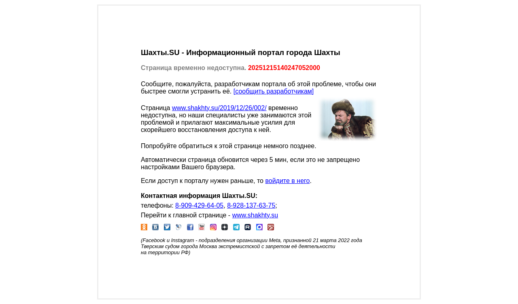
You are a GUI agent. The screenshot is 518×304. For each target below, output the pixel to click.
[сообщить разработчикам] (274, 91)
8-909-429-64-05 (199, 205)
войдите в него (287, 180)
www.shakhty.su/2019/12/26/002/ (219, 107)
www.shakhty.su (255, 215)
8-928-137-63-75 (251, 205)
